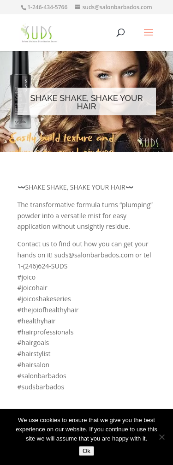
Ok (86, 450)
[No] (161, 436)
